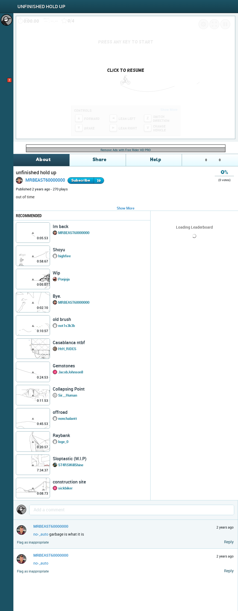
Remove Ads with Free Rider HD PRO (126, 150)
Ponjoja (64, 279)
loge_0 (63, 441)
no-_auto (40, 534)
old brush (62, 319)
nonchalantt (67, 418)
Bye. (57, 296)
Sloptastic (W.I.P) (69, 459)
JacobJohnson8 (70, 372)
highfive (64, 256)
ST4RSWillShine (70, 465)
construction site (69, 482)
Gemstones (64, 366)
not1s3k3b (66, 325)
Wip (56, 273)
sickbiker (65, 488)
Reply (229, 541)
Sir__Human (67, 395)
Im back (60, 226)
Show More (125, 208)
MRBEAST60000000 (45, 180)
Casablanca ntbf (69, 343)
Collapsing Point (69, 389)
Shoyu (59, 250)
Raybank (61, 435)
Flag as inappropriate (33, 542)
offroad (60, 412)
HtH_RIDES (67, 349)
